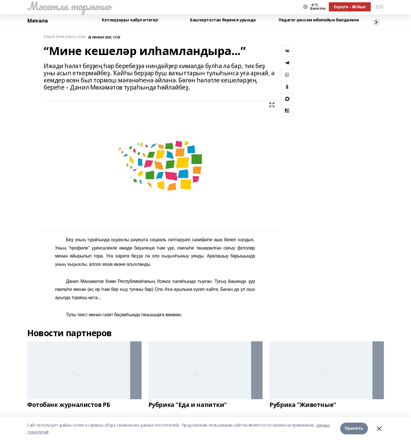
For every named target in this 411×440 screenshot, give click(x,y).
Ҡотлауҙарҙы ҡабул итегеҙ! (130, 20)
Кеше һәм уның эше (65, 36)
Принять (354, 428)
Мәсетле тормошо (69, 6)
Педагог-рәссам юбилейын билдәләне (319, 20)
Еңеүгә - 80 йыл (350, 6)
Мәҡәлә (37, 21)
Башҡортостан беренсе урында (223, 20)
